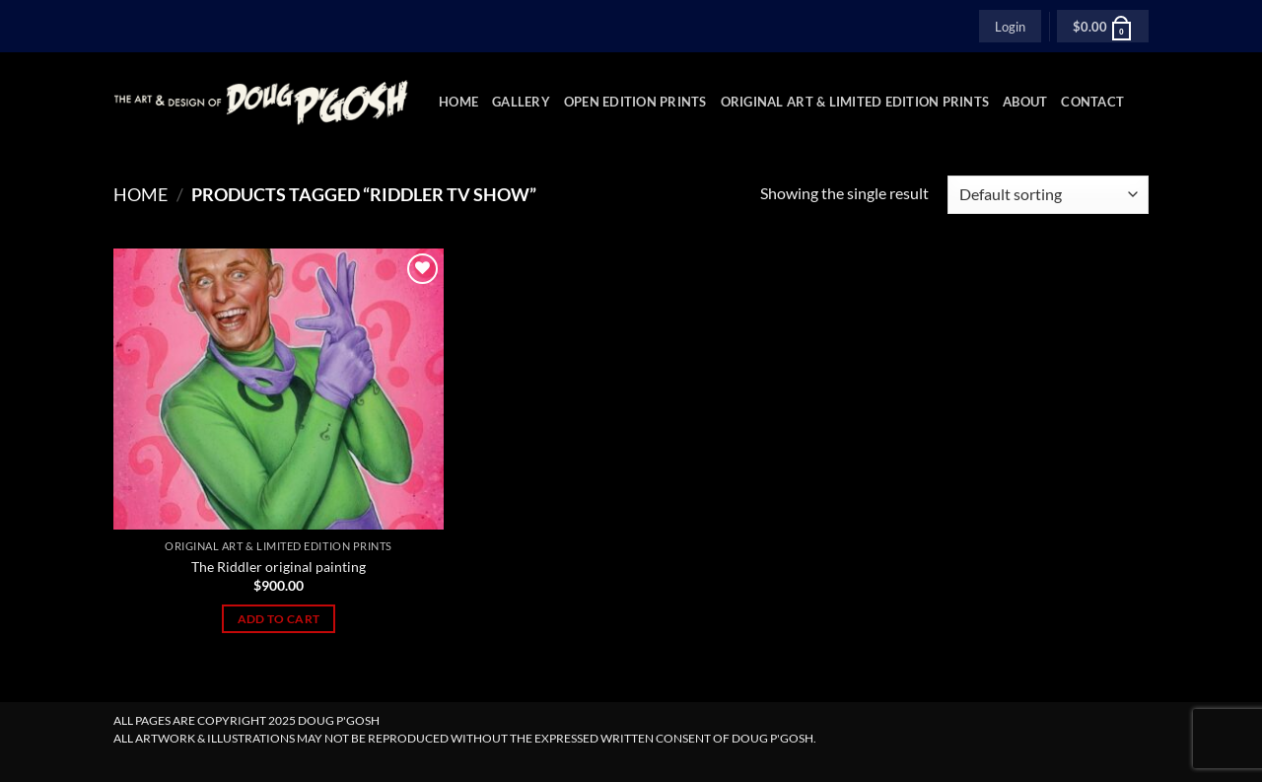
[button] (1010, 25)
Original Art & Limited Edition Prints (855, 101)
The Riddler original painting (278, 566)
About (1025, 101)
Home (458, 101)
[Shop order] (1048, 195)
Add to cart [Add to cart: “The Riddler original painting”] (279, 618)
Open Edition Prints (635, 101)
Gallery (521, 101)
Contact (1092, 101)
